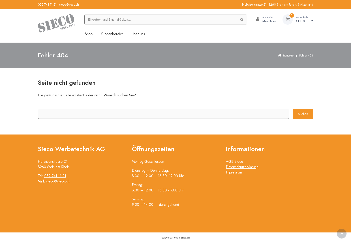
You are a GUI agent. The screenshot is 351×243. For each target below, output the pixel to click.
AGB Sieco (234, 161)
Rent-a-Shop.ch (181, 237)
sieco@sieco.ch (69, 4)
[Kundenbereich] (265, 19)
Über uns (138, 34)
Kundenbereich (112, 34)
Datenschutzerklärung (242, 166)
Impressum (234, 172)
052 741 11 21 (47, 4)
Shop (89, 34)
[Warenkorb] (298, 19)
